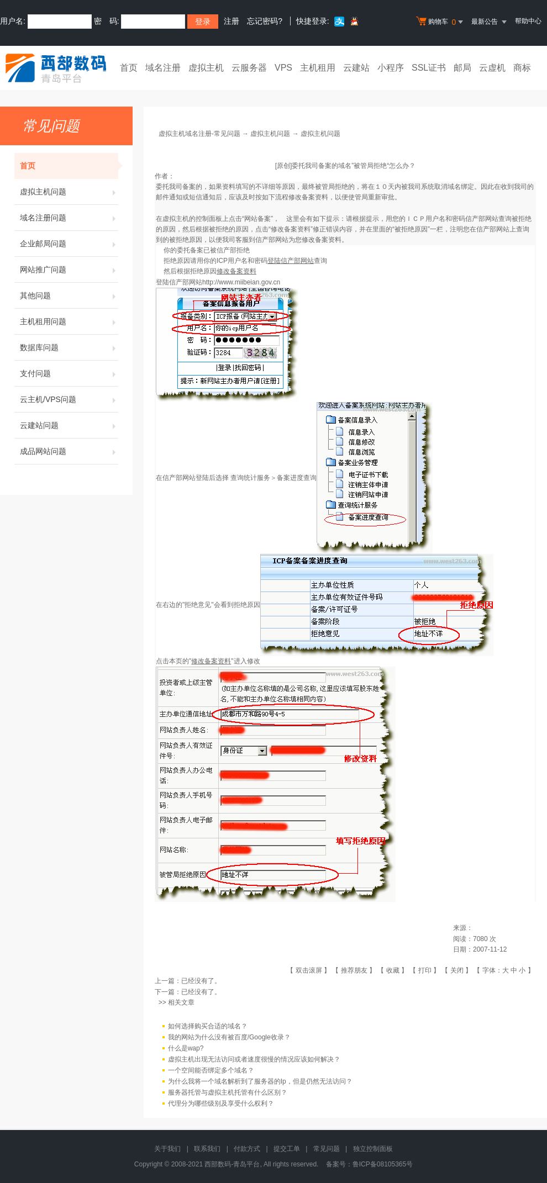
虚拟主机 (206, 67)
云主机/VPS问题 (69, 399)
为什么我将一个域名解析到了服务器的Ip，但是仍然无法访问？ (260, 1081)
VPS (283, 67)
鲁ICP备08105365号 (383, 1164)
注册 (231, 21)
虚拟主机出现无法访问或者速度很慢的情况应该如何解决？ (254, 1059)
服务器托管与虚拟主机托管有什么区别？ (227, 1092)
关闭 (457, 970)
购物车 (441, 22)
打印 (425, 970)
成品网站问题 (69, 451)
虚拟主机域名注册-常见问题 (199, 134)
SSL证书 (429, 67)
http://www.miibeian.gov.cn (241, 282)
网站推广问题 (69, 269)
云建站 (356, 67)
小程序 (390, 67)
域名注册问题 (69, 217)
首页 (129, 67)
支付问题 (69, 373)
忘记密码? (264, 21)
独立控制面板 (373, 1149)
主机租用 (317, 67)
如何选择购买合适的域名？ (208, 1026)
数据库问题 (69, 347)
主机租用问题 (69, 321)
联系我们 (207, 1149)
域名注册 (163, 67)
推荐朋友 (354, 970)
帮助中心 (528, 21)
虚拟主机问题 (69, 191)
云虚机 (492, 67)
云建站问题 (69, 425)
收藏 (392, 970)
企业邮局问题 (69, 243)
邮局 (462, 67)
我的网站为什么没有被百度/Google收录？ (229, 1037)
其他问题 (69, 295)
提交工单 (287, 1149)
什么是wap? (186, 1048)
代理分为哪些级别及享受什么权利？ (221, 1103)
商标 (522, 67)
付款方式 (247, 1149)
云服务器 (249, 67)
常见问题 (326, 1149)
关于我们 (167, 1149)
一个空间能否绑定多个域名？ (211, 1070)
